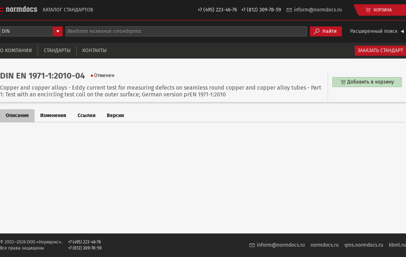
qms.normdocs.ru (363, 245)
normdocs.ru (325, 245)
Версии (115, 115)
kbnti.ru (397, 245)
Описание (17, 115)
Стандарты (57, 50)
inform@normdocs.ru (318, 10)
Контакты (94, 50)
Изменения (53, 115)
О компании (16, 50)
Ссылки (86, 115)
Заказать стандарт (380, 50)
